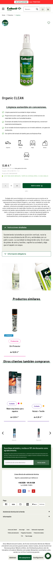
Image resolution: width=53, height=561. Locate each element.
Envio (28, 529)
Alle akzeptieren (24, 557)
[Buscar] (37, 9)
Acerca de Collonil (12, 529)
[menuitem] (4, 9)
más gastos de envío (21, 168)
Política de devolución (13, 533)
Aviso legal (21, 529)
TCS (22, 536)
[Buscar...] (31, 9)
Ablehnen (12, 557)
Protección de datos (39, 533)
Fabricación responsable (38, 529)
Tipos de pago (28, 536)
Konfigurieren (38, 557)
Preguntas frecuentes (26, 533)
